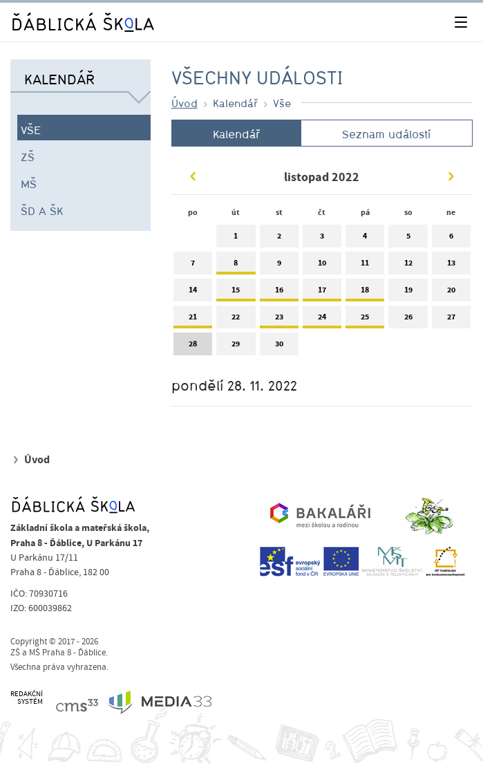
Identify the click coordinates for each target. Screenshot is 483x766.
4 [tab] (364, 238)
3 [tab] (322, 238)
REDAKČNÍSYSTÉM (26, 698)
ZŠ (28, 157)
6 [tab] (451, 238)
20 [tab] (451, 292)
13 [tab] (451, 265)
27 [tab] (451, 319)
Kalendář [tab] (236, 134)
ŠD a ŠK (42, 210)
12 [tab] (407, 265)
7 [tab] (192, 265)
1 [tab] (235, 238)
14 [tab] (192, 292)
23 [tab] (279, 319)
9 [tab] (279, 265)
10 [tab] (322, 265)
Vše (31, 130)
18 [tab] (364, 292)
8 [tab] (235, 265)
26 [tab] (407, 319)
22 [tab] (235, 319)
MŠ (29, 184)
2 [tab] (279, 238)
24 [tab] (322, 319)
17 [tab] (322, 292)
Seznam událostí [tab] (386, 134)
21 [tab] (192, 319)
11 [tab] (364, 265)
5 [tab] (407, 238)
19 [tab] (407, 292)
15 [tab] (235, 292)
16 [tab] (279, 292)
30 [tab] (279, 346)
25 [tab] (364, 319)
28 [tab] (192, 346)
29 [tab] (235, 346)
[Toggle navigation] (460, 22)
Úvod (184, 103)
